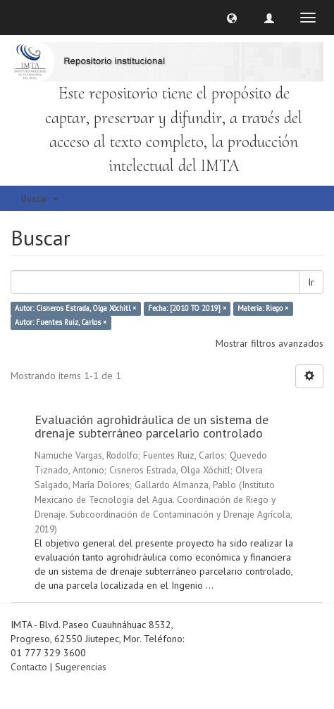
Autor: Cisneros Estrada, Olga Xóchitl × (75, 309)
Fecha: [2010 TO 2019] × (187, 309)
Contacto (29, 666)
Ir (311, 282)
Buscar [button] (39, 198)
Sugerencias (80, 666)
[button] (232, 18)
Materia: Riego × (262, 309)
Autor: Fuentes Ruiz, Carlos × (60, 323)
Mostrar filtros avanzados (269, 343)
